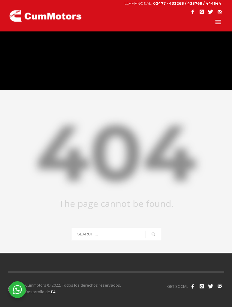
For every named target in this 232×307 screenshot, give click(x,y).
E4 (53, 291)
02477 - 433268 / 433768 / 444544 (187, 3)
